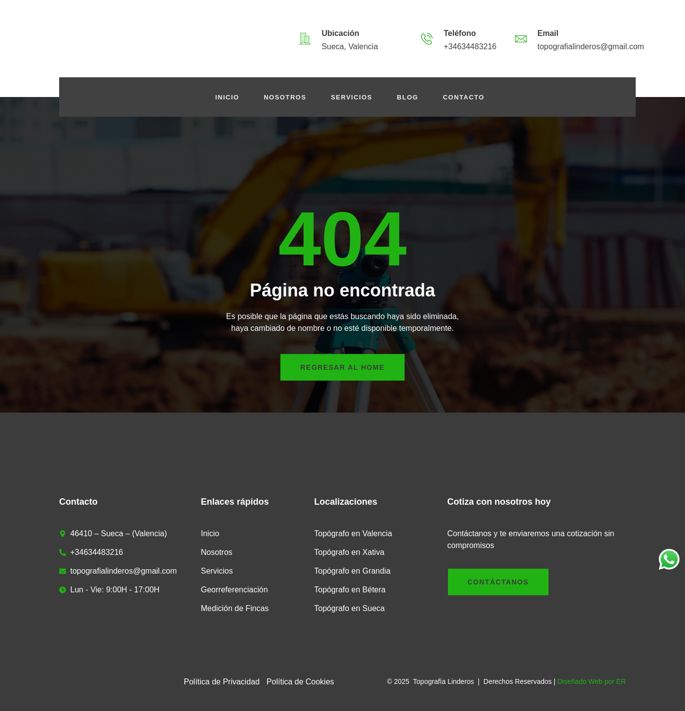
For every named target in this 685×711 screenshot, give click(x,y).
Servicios (352, 97)
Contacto (463, 97)
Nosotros (285, 97)
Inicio (227, 97)
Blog (408, 97)
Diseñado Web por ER (591, 681)
